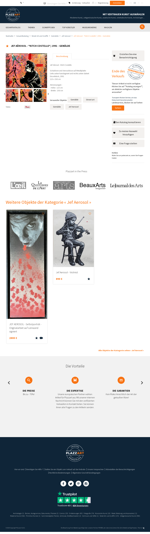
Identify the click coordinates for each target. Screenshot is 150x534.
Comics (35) (77, 513)
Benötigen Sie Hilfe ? (34, 469)
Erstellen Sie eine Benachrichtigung (125, 55)
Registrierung (103, 3)
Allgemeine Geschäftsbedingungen (86, 472)
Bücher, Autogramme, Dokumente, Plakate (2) (52, 513)
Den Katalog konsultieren (127, 121)
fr (127, 3)
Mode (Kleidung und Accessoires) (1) (25, 515)
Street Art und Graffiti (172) (63, 518)
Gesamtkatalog (22, 35)
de (135, 3)
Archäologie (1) (27, 513)
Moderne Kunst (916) (49, 515)
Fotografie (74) (105, 513)
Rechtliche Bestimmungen (59, 472)
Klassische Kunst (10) (120, 513)
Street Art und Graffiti (40, 35)
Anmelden (117, 3)
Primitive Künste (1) (66, 515)
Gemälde (55, 35)
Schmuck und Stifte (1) (131, 515)
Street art (90, 99)
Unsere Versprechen (95, 469)
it (138, 3)
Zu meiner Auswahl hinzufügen (125, 132)
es (142, 3)
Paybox (134, 530)
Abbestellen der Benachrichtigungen (120, 469)
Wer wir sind (19, 469)
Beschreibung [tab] (62, 56)
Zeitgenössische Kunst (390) (86, 518)
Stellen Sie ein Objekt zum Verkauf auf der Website (65, 469)
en (131, 3)
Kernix (141, 530)
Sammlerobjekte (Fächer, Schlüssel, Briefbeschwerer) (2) (98, 515)
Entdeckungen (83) (90, 513)
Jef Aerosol (66, 35)
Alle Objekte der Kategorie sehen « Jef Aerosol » (121, 350)
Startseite (9, 35)
